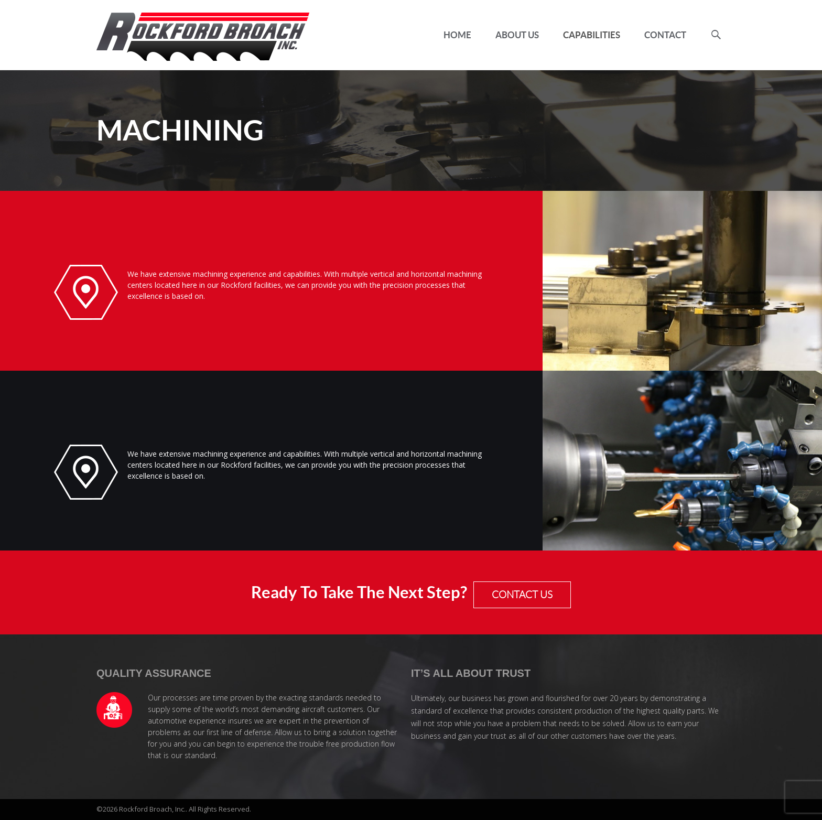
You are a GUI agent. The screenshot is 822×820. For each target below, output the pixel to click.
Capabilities (591, 35)
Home (457, 35)
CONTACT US (522, 594)
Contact (665, 35)
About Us (517, 35)
